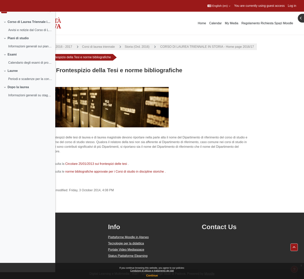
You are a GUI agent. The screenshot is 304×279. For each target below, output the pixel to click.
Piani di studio (18, 44)
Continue (152, 275)
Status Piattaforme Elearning (162, 255)
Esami (12, 61)
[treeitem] (27, 32)
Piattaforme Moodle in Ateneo (163, 237)
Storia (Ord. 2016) (164, 46)
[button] (218, 6)
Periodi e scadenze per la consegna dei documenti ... (30, 85)
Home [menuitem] (202, 23)
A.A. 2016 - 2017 (88, 46)
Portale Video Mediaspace (161, 249)
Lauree (13, 77)
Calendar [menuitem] (215, 23)
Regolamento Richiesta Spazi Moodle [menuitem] (267, 23)
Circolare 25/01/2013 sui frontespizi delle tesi (124, 163)
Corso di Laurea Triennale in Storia (30, 28)
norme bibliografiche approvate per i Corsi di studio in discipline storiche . (143, 171)
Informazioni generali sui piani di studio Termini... (30, 53)
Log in (292, 5)
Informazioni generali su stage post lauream (30, 101)
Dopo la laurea (18, 93)
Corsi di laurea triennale (126, 46)
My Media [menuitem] (231, 23)
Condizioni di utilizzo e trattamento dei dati (152, 270)
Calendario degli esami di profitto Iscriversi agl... (30, 69)
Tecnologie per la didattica (161, 243)
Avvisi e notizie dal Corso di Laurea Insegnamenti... (30, 36)
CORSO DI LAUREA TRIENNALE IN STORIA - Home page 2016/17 (234, 46)
